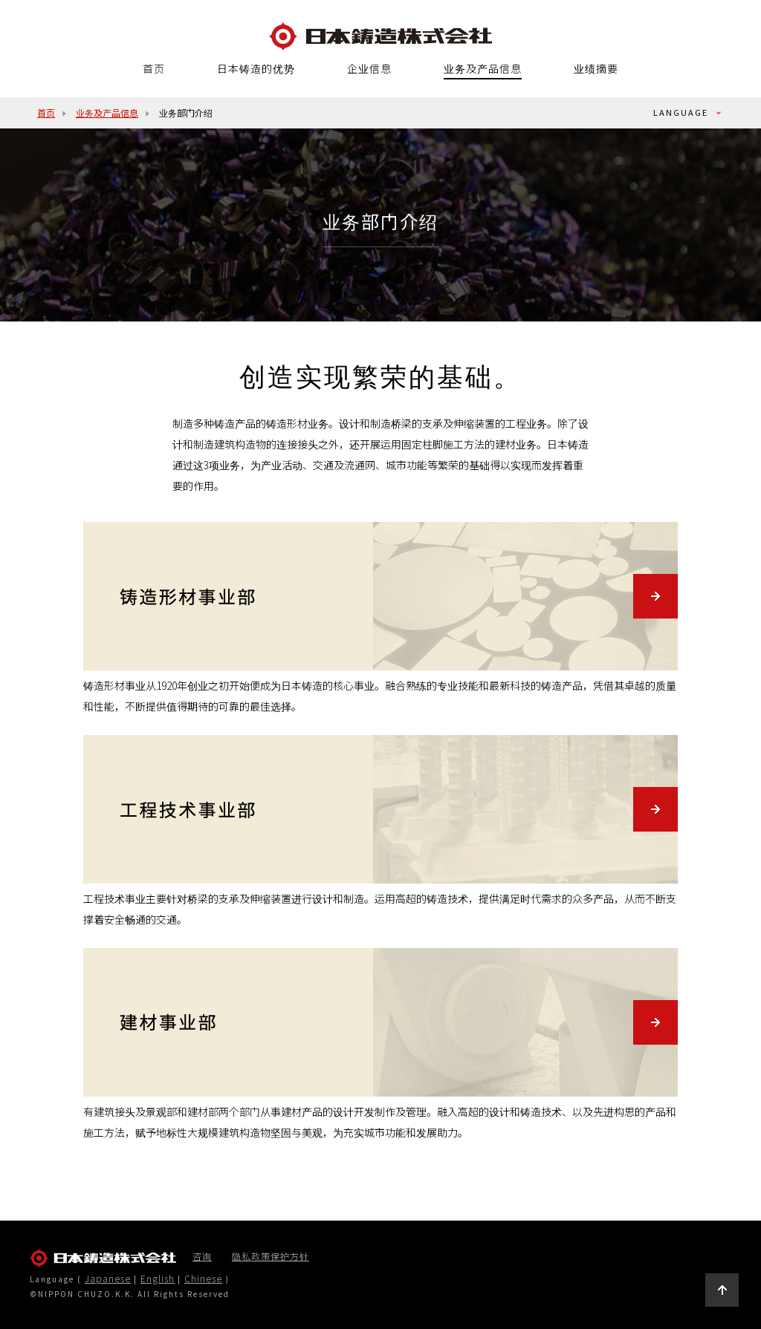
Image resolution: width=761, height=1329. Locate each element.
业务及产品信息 (483, 69)
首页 (154, 68)
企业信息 (369, 68)
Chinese (203, 1278)
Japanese (108, 1278)
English (157, 1278)
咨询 (202, 1256)
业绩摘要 (596, 68)
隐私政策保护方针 (270, 1256)
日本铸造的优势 (256, 68)
